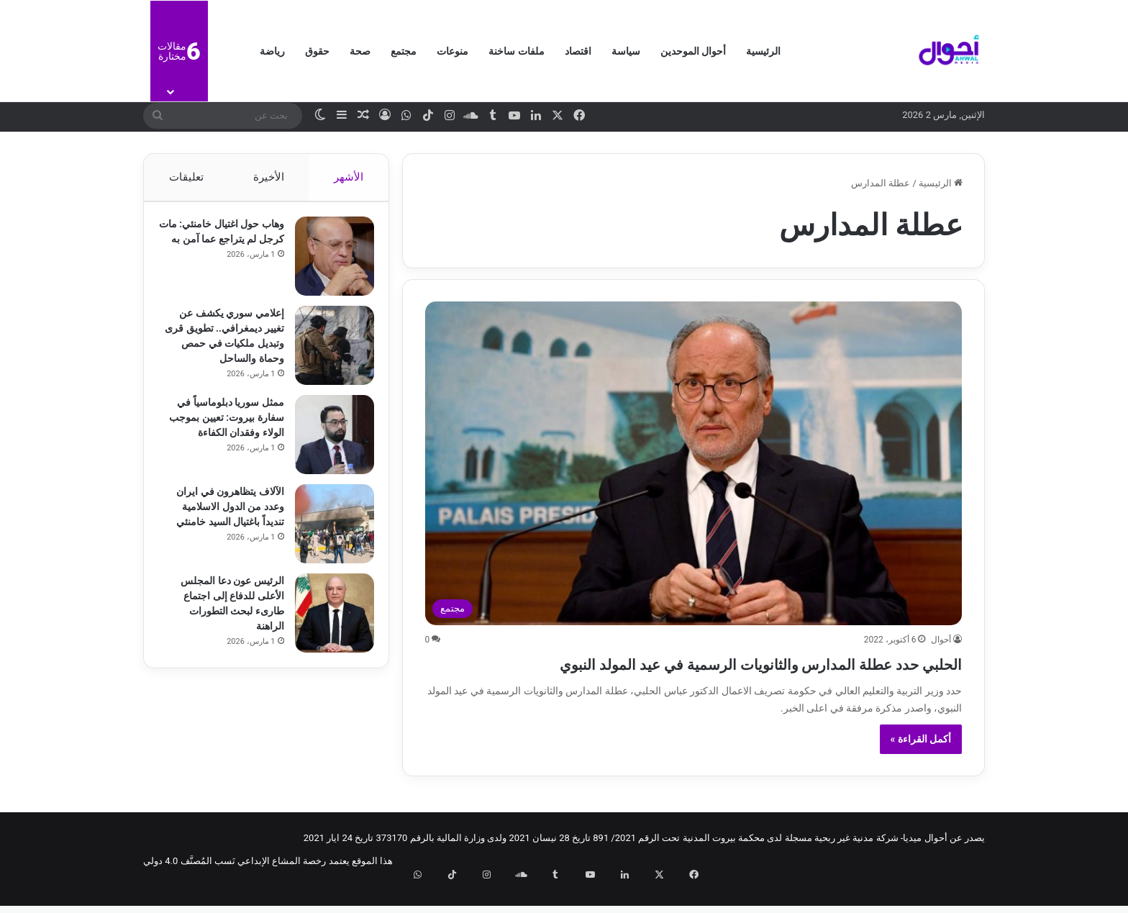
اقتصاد (578, 51)
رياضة (272, 51)
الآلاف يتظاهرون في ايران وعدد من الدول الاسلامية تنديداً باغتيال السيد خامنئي (223, 514)
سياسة (625, 51)
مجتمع (404, 51)
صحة (360, 51)
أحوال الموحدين (693, 51)
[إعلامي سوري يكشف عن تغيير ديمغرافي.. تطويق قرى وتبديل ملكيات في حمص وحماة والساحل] (327, 352)
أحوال (941, 640)
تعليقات (185, 177)
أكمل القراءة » (921, 765)
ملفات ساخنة (516, 51)
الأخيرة (268, 177)
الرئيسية (763, 51)
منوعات (452, 51)
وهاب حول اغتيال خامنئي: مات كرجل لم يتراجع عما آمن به (225, 246)
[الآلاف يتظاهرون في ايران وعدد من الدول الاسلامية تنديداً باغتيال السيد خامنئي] (327, 531)
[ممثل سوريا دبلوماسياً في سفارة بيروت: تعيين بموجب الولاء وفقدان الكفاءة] (327, 441)
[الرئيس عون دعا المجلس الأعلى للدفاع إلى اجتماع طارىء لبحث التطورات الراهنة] (327, 620)
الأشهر (349, 177)
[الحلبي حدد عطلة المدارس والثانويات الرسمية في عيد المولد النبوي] (694, 463)
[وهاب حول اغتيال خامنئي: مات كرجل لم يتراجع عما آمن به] (327, 263)
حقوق (317, 51)
